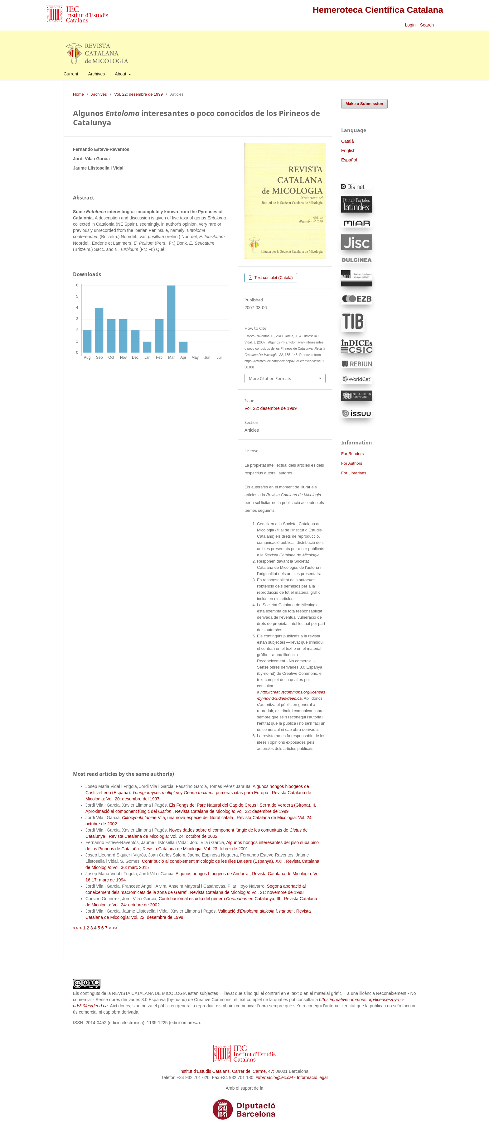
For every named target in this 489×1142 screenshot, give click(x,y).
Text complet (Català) (273, 277)
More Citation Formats (270, 378)
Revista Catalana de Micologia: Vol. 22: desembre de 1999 (231, 811)
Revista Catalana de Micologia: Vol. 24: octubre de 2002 (163, 836)
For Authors (351, 463)
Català (347, 141)
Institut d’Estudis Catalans (204, 1071)
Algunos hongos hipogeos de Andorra (212, 873)
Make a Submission (364, 103)
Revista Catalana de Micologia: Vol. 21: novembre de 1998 (246, 892)
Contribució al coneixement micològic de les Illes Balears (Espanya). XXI (212, 861)
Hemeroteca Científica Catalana (377, 10)
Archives (96, 73)
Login (410, 24)
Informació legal (312, 1077)
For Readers (352, 453)
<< (75, 927)
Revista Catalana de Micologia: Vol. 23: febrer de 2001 (195, 848)
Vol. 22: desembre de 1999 (138, 94)
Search (427, 24)
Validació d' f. (256, 911)
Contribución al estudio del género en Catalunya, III (220, 898)
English (348, 150)
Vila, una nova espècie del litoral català (178, 817)
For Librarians (353, 473)
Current (71, 73)
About (121, 73)
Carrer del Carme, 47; (253, 1071)
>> (114, 927)
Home (78, 94)
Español (349, 159)
